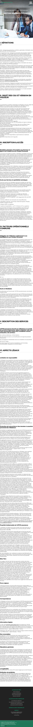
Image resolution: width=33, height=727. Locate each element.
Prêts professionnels (16, 694)
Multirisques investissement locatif (16, 702)
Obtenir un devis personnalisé (16, 707)
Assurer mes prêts (16, 689)
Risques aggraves (16, 696)
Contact (16, 710)
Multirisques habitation (16, 700)
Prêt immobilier (16, 691)
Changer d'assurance (16, 693)
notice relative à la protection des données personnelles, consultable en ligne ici (16, 522)
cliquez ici (2, 725)
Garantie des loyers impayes (16, 703)
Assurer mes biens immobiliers (16, 698)
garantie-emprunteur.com (11, 80)
